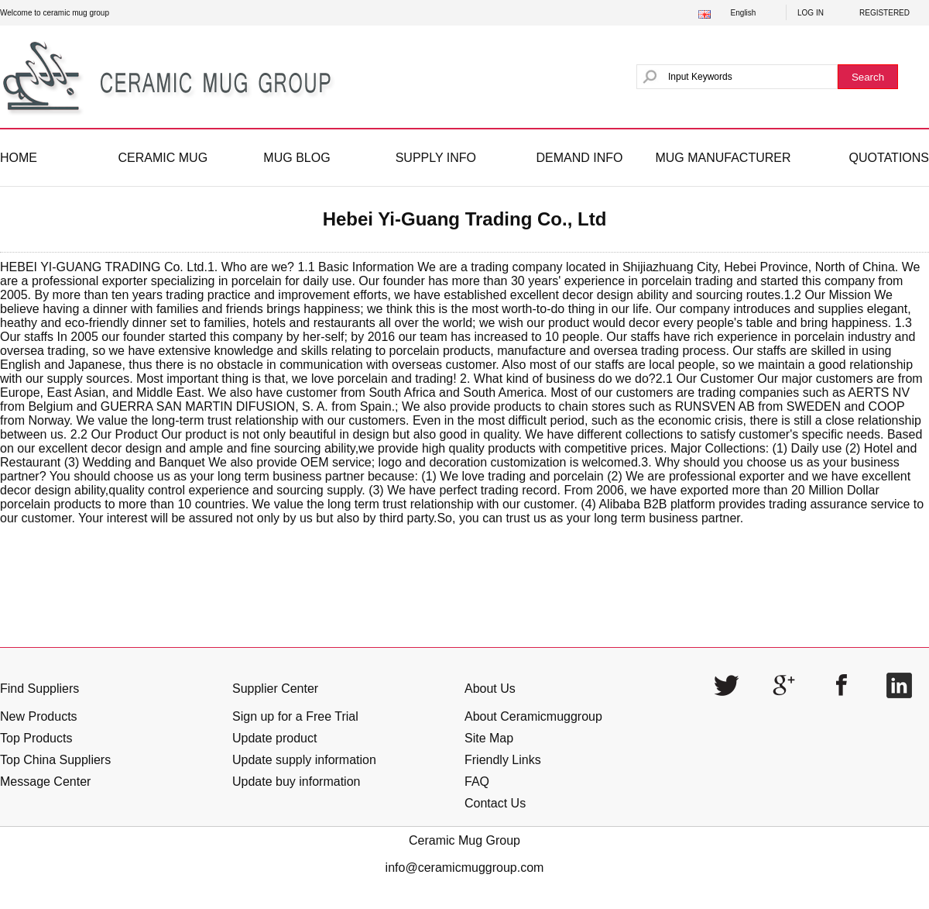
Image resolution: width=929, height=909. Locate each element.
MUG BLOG (296, 157)
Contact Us (495, 803)
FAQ (476, 781)
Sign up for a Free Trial (295, 716)
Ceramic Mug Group (464, 840)
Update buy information (296, 781)
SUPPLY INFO (436, 157)
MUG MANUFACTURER (722, 157)
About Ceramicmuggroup (533, 716)
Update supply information (304, 759)
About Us (490, 688)
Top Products (36, 738)
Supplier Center (275, 688)
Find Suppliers (39, 688)
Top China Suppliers (55, 759)
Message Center (45, 781)
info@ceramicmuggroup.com (465, 867)
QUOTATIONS (889, 157)
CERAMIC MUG (163, 157)
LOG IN (810, 13)
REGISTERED (884, 13)
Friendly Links (502, 759)
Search (868, 77)
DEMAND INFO (579, 157)
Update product (274, 738)
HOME (18, 157)
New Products (38, 716)
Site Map (488, 738)
